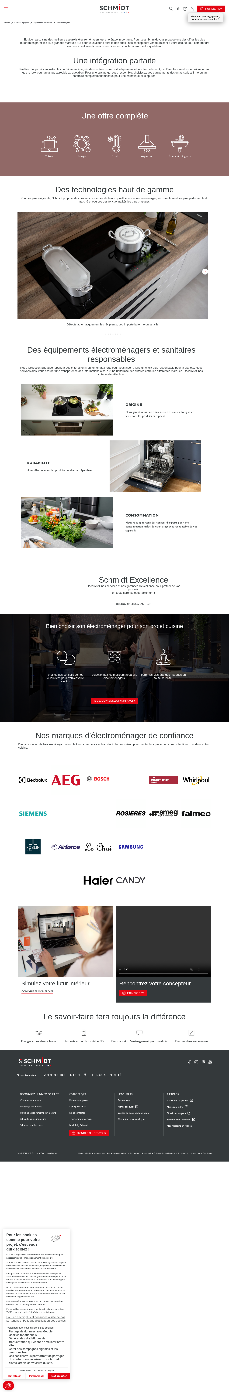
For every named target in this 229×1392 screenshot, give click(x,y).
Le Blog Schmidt (104, 1305)
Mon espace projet (78, 1330)
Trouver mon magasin (80, 1349)
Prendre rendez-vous (91, 1363)
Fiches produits (126, 1337)
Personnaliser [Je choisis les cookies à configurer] (36, 1376)
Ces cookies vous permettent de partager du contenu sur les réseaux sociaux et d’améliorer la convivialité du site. (36, 1359)
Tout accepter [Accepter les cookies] (59, 1376)
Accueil (7, 22)
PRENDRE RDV (135, 1223)
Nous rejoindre (175, 1337)
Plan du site (207, 1384)
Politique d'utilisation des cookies (126, 1384)
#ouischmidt (146, 1384)
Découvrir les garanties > (133, 826)
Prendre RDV (213, 8)
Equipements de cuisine (43, 22)
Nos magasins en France (179, 1356)
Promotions (124, 1330)
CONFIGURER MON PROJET (37, 1221)
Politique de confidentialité (164, 1384)
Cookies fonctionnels (23, 1335)
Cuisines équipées (21, 22)
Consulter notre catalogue (131, 1349)
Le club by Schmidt (78, 1355)
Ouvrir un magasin (176, 1343)
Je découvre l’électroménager (114, 931)
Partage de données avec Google (30, 1331)
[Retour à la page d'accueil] (114, 9)
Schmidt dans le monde (179, 1349)
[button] (8, 1385)
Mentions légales (84, 1384)
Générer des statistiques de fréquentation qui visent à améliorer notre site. (36, 1342)
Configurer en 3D (78, 1336)
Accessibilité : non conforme (189, 1384)
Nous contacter (77, 1343)
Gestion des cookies (102, 1384)
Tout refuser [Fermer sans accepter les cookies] (14, 1376)
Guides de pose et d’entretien (133, 1343)
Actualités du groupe (177, 1330)
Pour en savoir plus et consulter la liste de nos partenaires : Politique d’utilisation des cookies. (36, 1318)
